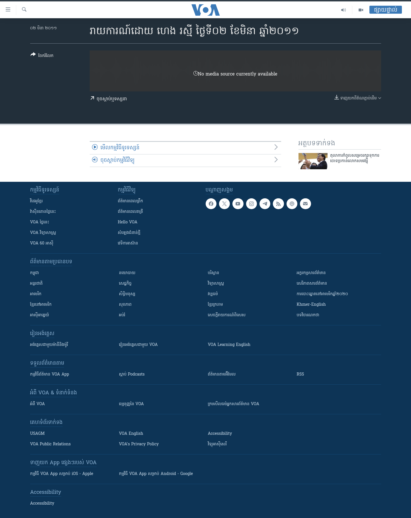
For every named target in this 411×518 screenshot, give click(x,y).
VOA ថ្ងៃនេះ (39, 222)
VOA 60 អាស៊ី (42, 243)
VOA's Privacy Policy (139, 444)
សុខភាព (125, 305)
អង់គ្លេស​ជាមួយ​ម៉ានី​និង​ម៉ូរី (49, 345)
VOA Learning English (229, 345)
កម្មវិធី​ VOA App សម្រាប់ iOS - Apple (61, 474)
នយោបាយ (127, 273)
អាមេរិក (36, 294)
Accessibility (220, 434)
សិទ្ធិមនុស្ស (127, 294)
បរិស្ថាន (213, 273)
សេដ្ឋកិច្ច (125, 284)
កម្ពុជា (34, 273)
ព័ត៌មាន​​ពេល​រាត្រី (130, 212)
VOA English (131, 434)
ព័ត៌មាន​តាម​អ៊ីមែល (222, 375)
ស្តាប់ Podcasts (132, 375)
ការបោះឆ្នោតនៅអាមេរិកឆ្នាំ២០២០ (322, 294)
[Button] (42, 56)
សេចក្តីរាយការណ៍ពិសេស (227, 315)
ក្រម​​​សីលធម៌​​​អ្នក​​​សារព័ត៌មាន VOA (233, 404)
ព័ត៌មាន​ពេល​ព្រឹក (130, 201)
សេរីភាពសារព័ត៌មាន (312, 284)
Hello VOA (128, 222)
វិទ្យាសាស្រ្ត (216, 284)
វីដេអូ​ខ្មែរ (36, 201)
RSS (300, 375)
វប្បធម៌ (213, 294)
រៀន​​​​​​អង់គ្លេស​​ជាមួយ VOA (138, 345)
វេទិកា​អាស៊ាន (128, 243)
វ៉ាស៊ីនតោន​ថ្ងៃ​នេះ (43, 212)
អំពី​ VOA (37, 404)
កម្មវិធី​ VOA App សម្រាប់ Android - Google (156, 474)
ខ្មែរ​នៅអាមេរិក (41, 305)
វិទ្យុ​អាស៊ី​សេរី (217, 444)
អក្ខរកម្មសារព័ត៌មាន (311, 273)
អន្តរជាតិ (36, 284)
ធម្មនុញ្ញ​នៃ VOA (131, 404)
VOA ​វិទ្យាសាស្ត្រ (43, 233)
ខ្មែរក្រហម (215, 305)
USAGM (37, 434)
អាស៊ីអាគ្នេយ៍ (39, 315)
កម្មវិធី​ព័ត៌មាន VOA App (49, 375)
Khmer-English (311, 305)
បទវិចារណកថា (308, 315)
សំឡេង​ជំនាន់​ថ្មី (129, 233)
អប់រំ (122, 315)
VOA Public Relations (50, 444)
